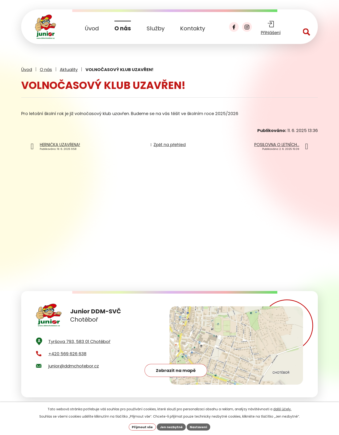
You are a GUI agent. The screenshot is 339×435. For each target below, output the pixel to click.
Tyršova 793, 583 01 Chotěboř (79, 348)
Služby (156, 28)
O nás (122, 28)
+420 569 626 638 (67, 361)
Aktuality (69, 69)
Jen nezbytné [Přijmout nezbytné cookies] (171, 426)
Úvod (92, 28)
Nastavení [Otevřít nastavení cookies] (200, 426)
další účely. (282, 408)
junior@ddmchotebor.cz (73, 373)
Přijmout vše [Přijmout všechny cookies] (140, 426)
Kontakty (192, 28)
